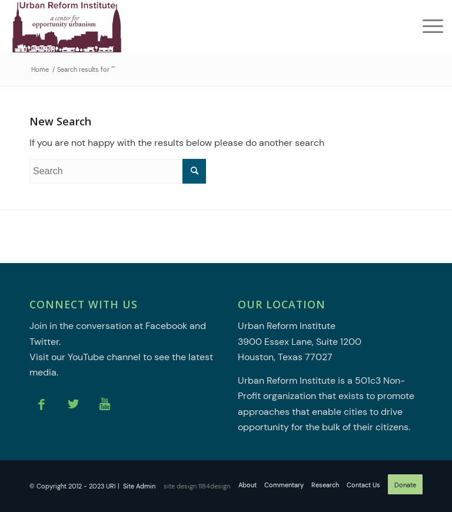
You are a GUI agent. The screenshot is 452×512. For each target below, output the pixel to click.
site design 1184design (197, 486)
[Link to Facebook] (41, 404)
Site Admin (139, 486)
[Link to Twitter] (73, 404)
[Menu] (427, 26)
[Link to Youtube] (105, 404)
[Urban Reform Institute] (66, 26)
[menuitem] (427, 26)
